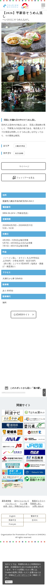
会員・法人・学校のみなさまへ (16, 551)
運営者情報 (6, 545)
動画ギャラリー (38, 545)
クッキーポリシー (21, 575)
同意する (9, 582)
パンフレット (11, 548)
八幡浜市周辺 (20, 146)
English (12, 560)
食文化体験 (19, 153)
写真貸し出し (35, 548)
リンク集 (23, 548)
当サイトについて (21, 545)
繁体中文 (34, 560)
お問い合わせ (38, 551)
